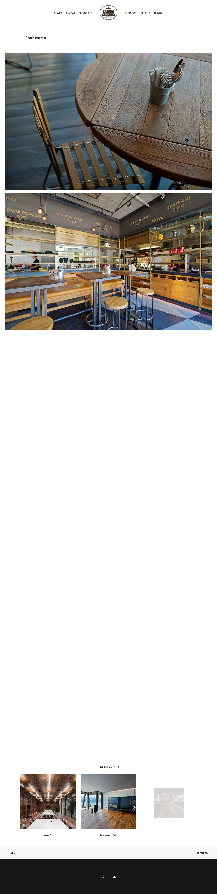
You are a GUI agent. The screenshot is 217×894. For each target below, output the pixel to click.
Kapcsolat (130, 13)
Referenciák (85, 13)
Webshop (145, 13)
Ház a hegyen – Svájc (108, 820)
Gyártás (70, 13)
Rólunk (58, 13)
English (158, 13)
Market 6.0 (48, 827)
